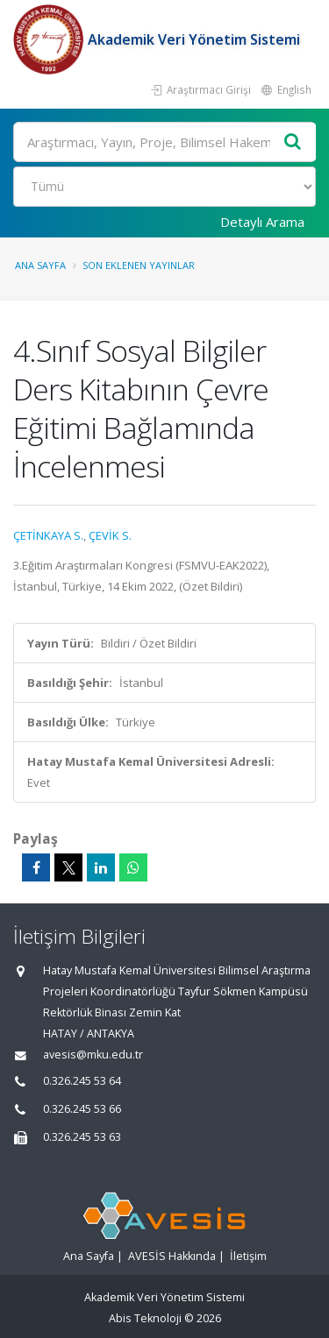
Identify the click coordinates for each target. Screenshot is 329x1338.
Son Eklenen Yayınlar (138, 265)
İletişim (248, 1256)
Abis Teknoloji (145, 1318)
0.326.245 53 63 (82, 1136)
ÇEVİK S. (110, 535)
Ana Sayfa (40, 265)
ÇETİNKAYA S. (48, 535)
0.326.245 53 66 (82, 1108)
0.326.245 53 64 (82, 1080)
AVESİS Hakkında (172, 1256)
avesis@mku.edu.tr (93, 1054)
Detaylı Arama (262, 221)
